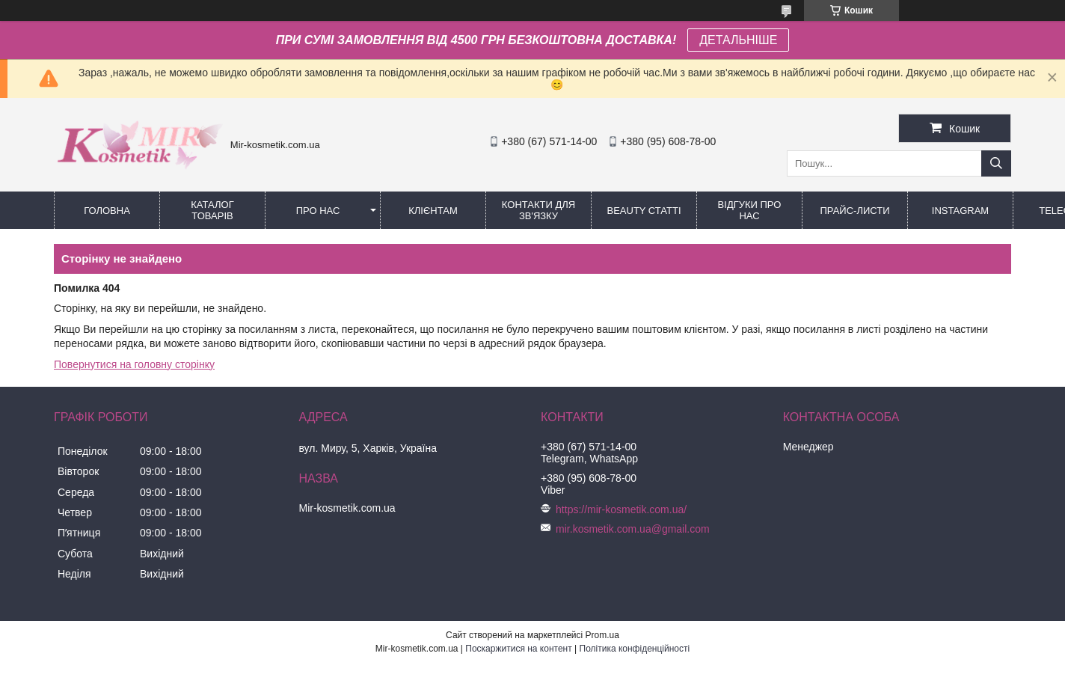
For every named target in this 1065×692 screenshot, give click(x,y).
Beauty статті (644, 210)
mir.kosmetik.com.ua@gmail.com (633, 529)
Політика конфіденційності (635, 648)
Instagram (960, 210)
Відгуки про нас (750, 210)
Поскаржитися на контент (518, 648)
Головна (107, 210)
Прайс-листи (855, 210)
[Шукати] (996, 163)
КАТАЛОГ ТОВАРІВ (212, 210)
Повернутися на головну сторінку (134, 364)
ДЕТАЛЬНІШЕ (738, 40)
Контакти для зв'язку (538, 210)
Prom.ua (602, 635)
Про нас (318, 210)
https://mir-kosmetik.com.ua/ (621, 509)
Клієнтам (432, 210)
